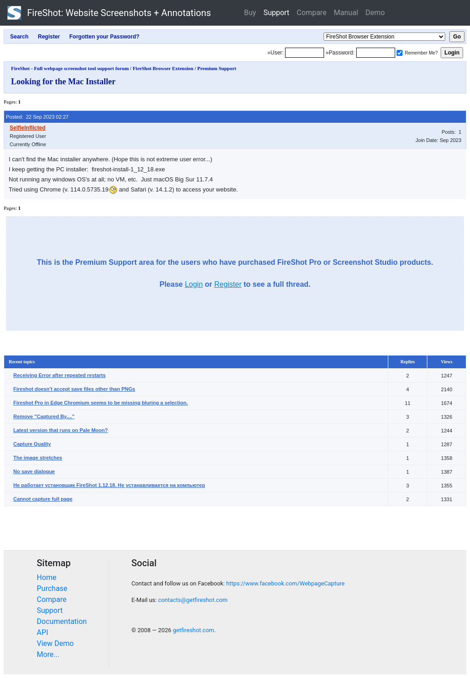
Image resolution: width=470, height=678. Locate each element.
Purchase (52, 588)
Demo (375, 12)
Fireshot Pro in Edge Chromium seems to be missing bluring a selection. (100, 402)
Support (276, 12)
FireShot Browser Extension (163, 68)
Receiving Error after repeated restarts (59, 375)
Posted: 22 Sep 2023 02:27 (37, 117)
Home (46, 577)
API (42, 632)
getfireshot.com (193, 630)
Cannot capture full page (43, 499)
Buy (250, 12)
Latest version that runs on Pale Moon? (60, 430)
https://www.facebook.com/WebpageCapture (285, 583)
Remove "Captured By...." (43, 416)
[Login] (304, 53)
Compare (311, 12)
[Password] (375, 53)
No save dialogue (34, 471)
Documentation (62, 621)
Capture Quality (32, 444)
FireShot (109, 13)
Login (194, 284)
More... (48, 654)
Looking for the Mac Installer (63, 81)
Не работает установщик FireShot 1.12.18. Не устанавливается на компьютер (109, 485)
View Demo (55, 643)
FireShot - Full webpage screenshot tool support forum (70, 68)
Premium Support (216, 68)
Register (228, 284)
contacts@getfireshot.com (192, 599)
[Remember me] (400, 53)
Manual (346, 12)
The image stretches (37, 457)
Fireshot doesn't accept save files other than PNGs (74, 389)
